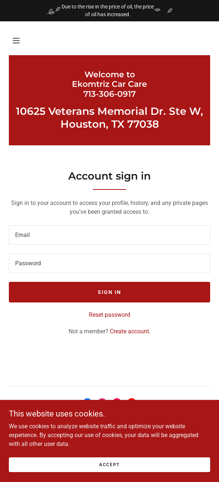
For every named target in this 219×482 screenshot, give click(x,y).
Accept (109, 464)
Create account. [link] (130, 331)
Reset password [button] (109, 314)
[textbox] (109, 235)
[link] (109, 84)
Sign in (109, 292)
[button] (16, 40)
